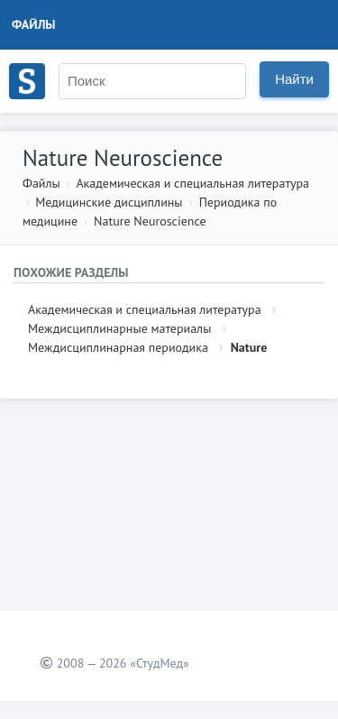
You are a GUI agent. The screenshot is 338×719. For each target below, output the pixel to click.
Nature (249, 347)
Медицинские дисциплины (108, 202)
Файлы (34, 24)
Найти (294, 79)
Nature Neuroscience (150, 221)
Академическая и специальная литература (192, 183)
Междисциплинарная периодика (118, 347)
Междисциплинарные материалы (119, 328)
